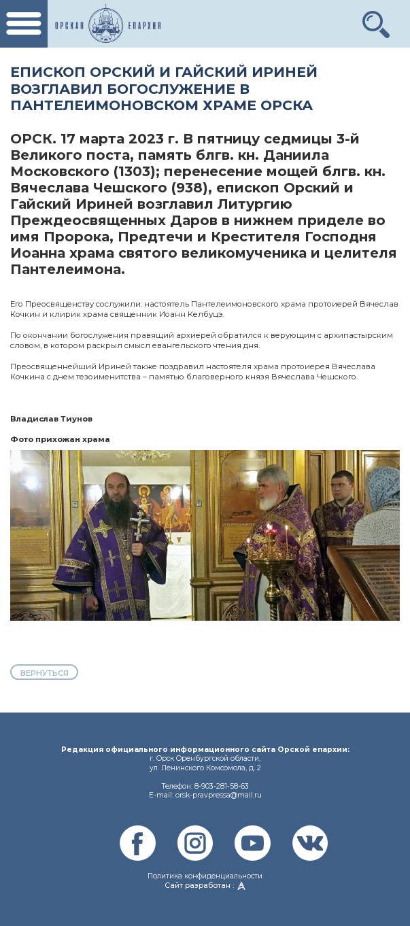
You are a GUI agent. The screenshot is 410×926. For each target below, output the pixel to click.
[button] (376, 19)
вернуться (44, 673)
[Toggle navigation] (24, 24)
